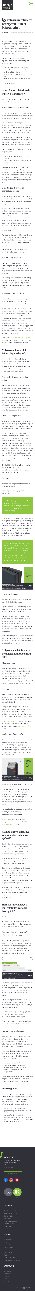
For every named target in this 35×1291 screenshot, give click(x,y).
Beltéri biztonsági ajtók (10, 1211)
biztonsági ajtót (13, 721)
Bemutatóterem (8, 1245)
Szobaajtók (7, 1218)
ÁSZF (5, 1255)
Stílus (5, 1279)
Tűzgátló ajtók (8, 1216)
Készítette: (19, 1287)
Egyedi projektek (9, 1223)
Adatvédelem (8, 1252)
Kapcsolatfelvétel (13, 1173)
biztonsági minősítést (25, 726)
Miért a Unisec (8, 1239)
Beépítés (6, 1229)
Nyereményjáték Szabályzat (12, 1260)
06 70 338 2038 (8, 1167)
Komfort (6, 1281)
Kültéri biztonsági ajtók (10, 1213)
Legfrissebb (7, 1271)
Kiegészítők (7, 1226)
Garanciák (7, 1242)
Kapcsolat (7, 1250)
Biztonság (7, 1273)
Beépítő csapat (8, 1247)
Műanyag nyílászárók (10, 1221)
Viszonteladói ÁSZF (10, 1257)
